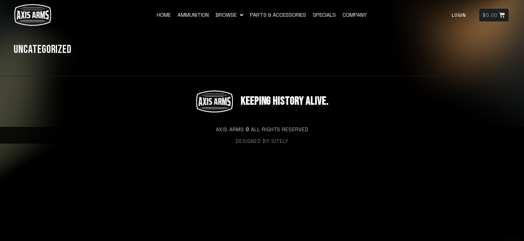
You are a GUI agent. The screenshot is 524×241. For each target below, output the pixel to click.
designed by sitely (262, 141)
